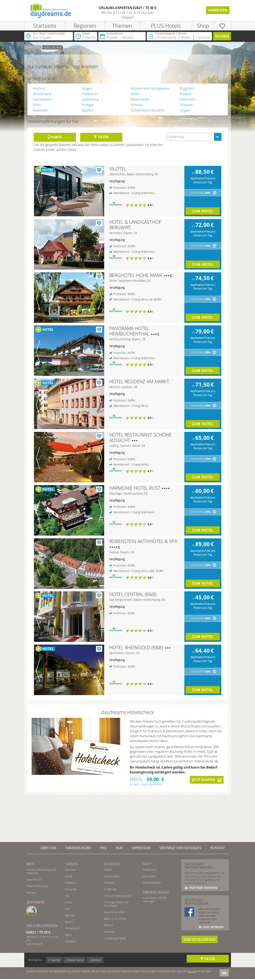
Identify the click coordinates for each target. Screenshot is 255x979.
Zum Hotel (202, 211)
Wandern (70, 869)
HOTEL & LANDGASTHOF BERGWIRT (135, 224)
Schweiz (137, 104)
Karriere (31, 892)
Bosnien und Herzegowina (150, 88)
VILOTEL (117, 168)
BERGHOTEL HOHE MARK (135, 275)
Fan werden (213, 927)
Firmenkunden (78, 848)
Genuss (69, 915)
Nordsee (109, 932)
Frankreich (89, 94)
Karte (54, 137)
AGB (119, 848)
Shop (203, 25)
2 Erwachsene (74, 960)
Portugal (88, 104)
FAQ (103, 848)
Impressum (141, 848)
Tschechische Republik (148, 110)
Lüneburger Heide (115, 938)
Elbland (108, 925)
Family (69, 876)
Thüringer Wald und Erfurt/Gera (116, 903)
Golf (67, 909)
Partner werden (202, 888)
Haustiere (71, 941)
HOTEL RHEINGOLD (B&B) (136, 647)
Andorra (39, 88)
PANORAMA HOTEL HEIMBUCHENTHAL (129, 331)
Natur (68, 935)
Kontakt (217, 848)
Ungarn (185, 110)
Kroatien (186, 94)
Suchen (222, 36)
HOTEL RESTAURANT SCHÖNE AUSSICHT (140, 437)
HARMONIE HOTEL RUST (134, 488)
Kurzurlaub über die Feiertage (155, 899)
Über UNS (48, 848)
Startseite (44, 25)
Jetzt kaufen (203, 779)
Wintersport (72, 928)
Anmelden (217, 10)
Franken (109, 883)
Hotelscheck (150, 869)
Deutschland (42, 94)
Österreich (187, 99)
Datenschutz (33, 879)
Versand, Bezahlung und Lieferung (41, 871)
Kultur (68, 902)
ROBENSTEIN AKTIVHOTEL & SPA (143, 541)
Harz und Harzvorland (117, 896)
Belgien (87, 88)
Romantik (70, 889)
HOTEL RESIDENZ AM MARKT (139, 381)
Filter (101, 137)
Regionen (85, 25)
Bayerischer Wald (114, 912)
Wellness (70, 883)
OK (224, 973)
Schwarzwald (111, 876)
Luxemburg (90, 99)
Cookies (192, 971)
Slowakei (186, 104)
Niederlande (140, 99)
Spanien (88, 110)
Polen (37, 104)
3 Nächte (54, 960)
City (67, 896)
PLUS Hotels (166, 25)
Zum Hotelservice (199, 939)
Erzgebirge (110, 889)
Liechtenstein (42, 99)
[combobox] (194, 137)
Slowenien (40, 110)
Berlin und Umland (115, 918)
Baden (69, 922)
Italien (135, 94)
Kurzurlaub (53, 47)
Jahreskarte (149, 876)
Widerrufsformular (37, 886)
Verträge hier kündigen (180, 848)
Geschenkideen (152, 883)
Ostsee (108, 869)
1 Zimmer (95, 960)
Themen (122, 25)
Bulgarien (187, 88)
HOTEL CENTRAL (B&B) (133, 594)
